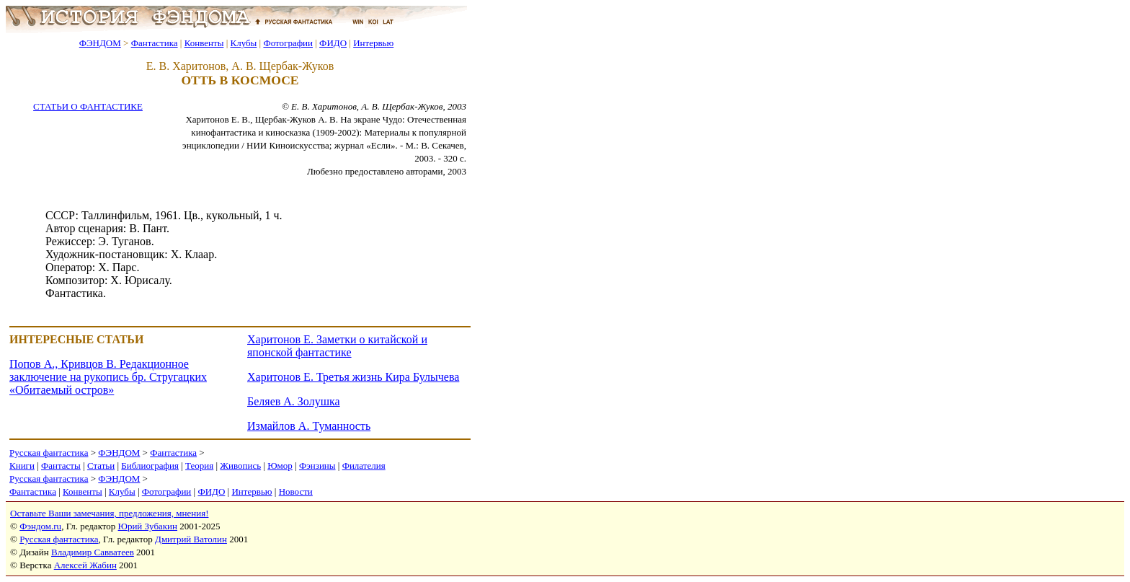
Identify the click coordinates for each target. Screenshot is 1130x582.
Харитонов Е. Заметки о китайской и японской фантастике (337, 345)
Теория (199, 465)
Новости (296, 491)
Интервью (373, 43)
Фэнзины (317, 465)
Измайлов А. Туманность (308, 426)
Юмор (280, 465)
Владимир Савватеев (92, 552)
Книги (22, 465)
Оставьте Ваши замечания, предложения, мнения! (109, 513)
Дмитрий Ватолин (191, 539)
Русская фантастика (48, 452)
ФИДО (333, 43)
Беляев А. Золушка (293, 401)
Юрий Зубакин (147, 526)
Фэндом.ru (40, 526)
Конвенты (204, 43)
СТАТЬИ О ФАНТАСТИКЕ (88, 106)
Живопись (240, 465)
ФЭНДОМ (100, 43)
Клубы (243, 43)
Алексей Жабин (85, 565)
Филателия (364, 465)
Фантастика (154, 43)
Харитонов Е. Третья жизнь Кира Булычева (353, 377)
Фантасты (61, 465)
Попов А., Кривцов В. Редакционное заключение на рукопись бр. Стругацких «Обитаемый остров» (108, 377)
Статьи (101, 465)
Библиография (150, 465)
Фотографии (288, 43)
